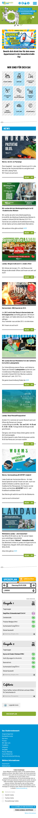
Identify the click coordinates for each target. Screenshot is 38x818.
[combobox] (19, 590)
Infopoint (5, 747)
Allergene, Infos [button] (19, 634)
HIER (25, 228)
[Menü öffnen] (35, 3)
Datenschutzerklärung (21, 788)
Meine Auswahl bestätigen (24, 810)
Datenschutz (6, 766)
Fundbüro (5, 745)
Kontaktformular (7, 736)
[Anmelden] (25, 3)
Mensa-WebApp (7, 752)
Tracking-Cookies (9, 798)
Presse (4, 741)
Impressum (6, 764)
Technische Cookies (10, 792)
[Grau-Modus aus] (19, 3)
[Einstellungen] (28, 3)
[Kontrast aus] (22, 3)
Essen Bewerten (7, 754)
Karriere (5, 738)
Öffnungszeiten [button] (19, 696)
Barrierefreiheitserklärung (11, 756)
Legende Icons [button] (11, 705)
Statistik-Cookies (9, 795)
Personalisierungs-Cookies (12, 801)
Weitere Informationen (30, 813)
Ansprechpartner (7, 734)
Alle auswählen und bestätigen (22, 807)
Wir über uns (6, 743)
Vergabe (4, 749)
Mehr (27, 177)
